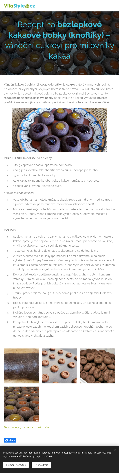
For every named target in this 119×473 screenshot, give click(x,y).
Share (10, 440)
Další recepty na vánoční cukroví (25, 427)
